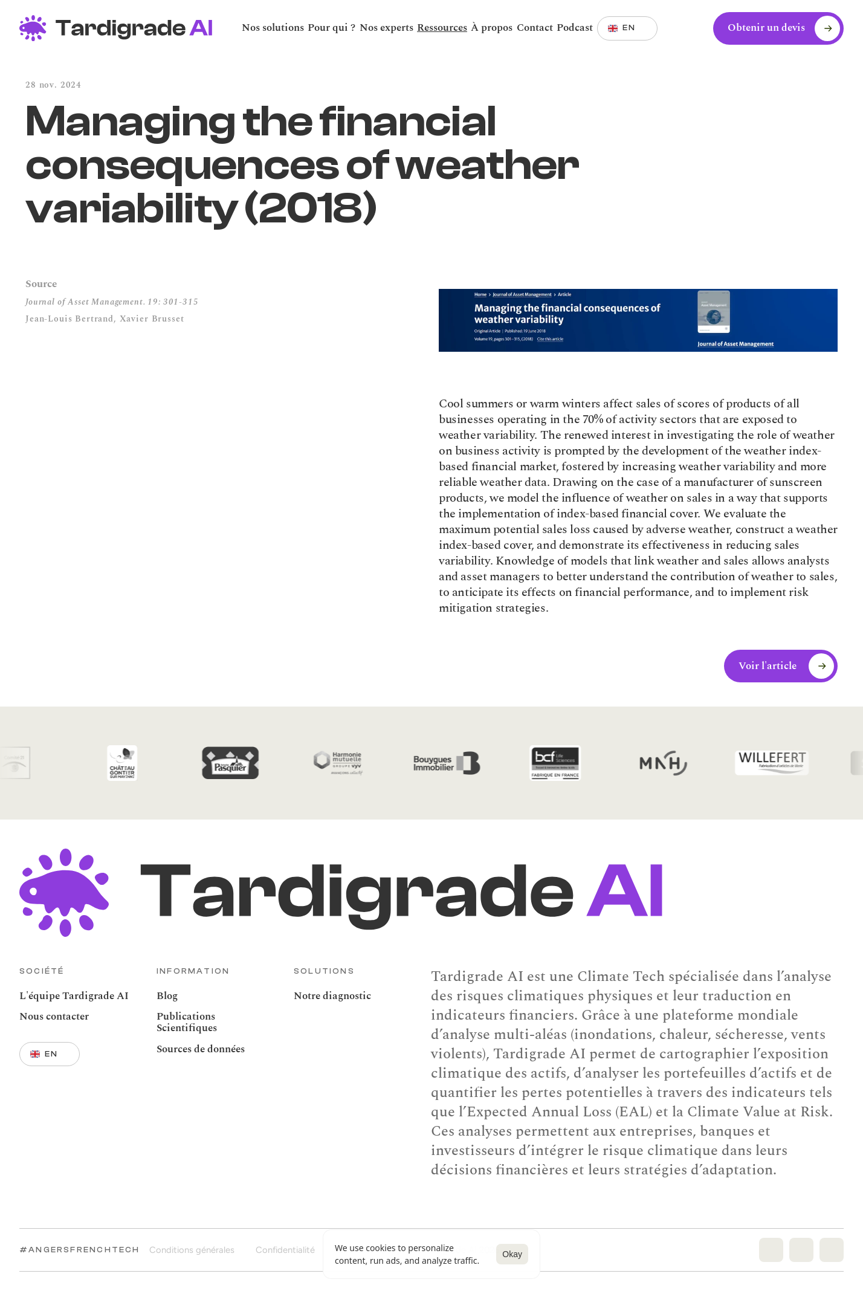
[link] (575, 28)
